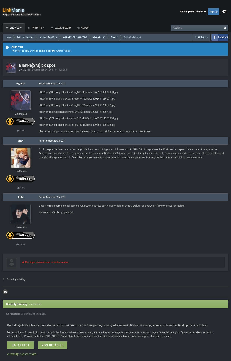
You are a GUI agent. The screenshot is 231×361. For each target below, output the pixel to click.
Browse (14, 27)
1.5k (21, 130)
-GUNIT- (26, 69)
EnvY (20, 140)
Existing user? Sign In (193, 11)
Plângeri (62, 69)
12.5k (20, 244)
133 (20, 188)
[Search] (188, 28)
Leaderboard (62, 27)
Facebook (223, 37)
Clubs (84, 27)
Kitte (20, 197)
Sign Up (214, 11)
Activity (37, 27)
